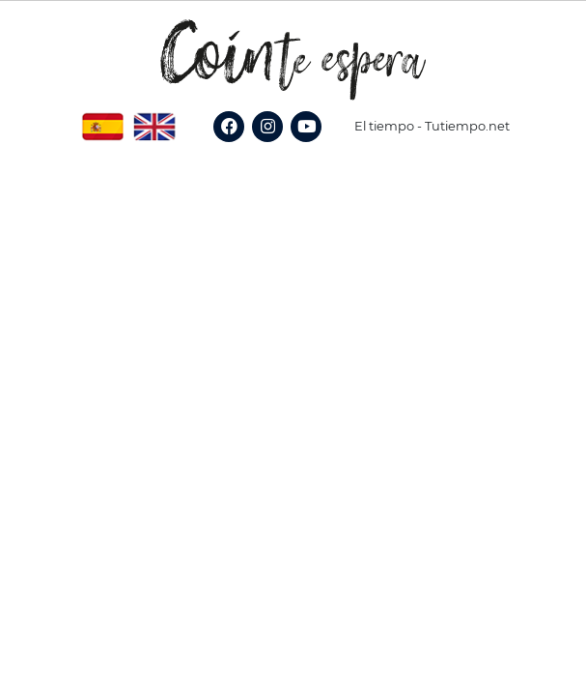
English (154, 120)
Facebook (237, 147)
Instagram (277, 147)
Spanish (102, 120)
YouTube (313, 147)
